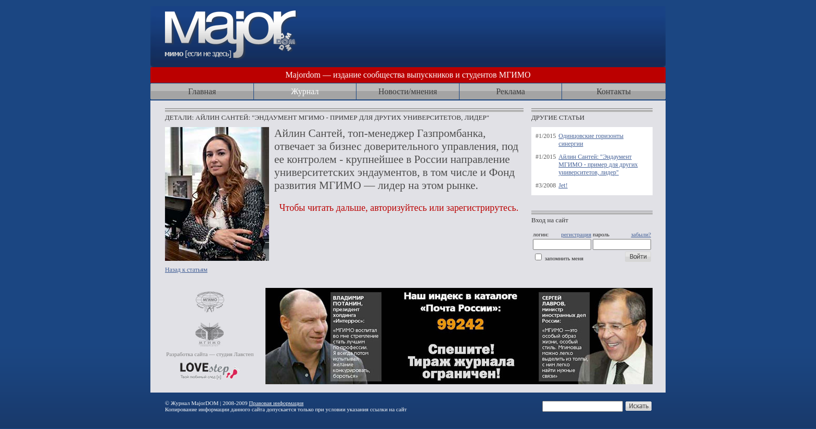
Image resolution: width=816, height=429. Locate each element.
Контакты (613, 91)
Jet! (562, 185)
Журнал (304, 91)
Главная (202, 91)
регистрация (576, 234)
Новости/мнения (407, 91)
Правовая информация (276, 403)
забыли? (641, 234)
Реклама (510, 91)
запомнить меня (564, 258)
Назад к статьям (186, 269)
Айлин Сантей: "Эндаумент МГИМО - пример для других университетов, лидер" (598, 164)
